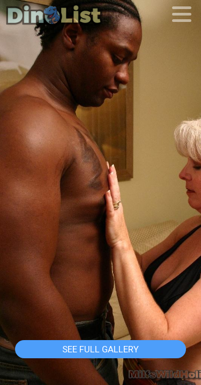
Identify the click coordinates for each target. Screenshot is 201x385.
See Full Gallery (100, 349)
